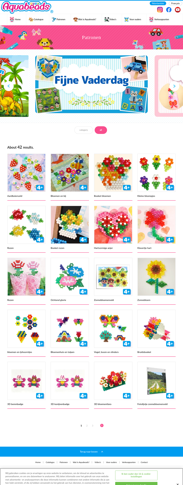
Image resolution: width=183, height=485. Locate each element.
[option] (91, 84)
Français (175, 3)
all (101, 130)
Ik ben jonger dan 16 (136, 472)
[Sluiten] (177, 471)
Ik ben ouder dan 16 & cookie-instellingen (136, 462)
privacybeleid (12, 473)
